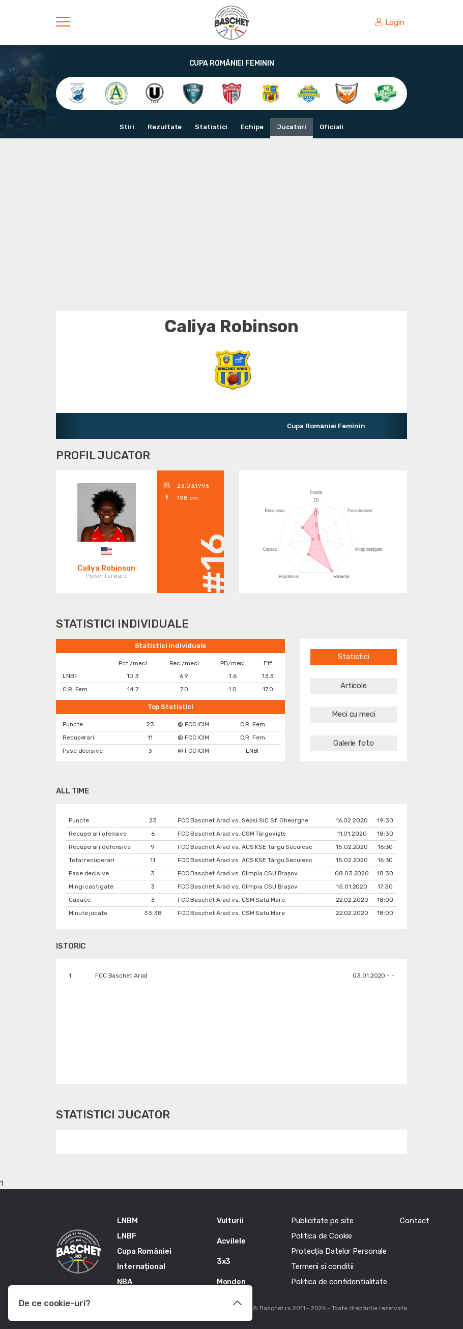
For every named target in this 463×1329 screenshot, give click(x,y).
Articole (353, 685)
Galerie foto (353, 743)
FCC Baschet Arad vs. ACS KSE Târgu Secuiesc (245, 846)
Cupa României (144, 1251)
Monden (231, 1281)
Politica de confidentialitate (339, 1281)
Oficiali (331, 127)
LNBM (127, 1220)
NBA (124, 1281)
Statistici (211, 127)
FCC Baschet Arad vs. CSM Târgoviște (232, 833)
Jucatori (291, 127)
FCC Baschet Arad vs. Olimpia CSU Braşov (238, 873)
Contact (414, 1220)
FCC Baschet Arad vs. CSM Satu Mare (231, 899)
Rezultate (165, 127)
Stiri (127, 127)
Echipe (252, 127)
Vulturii (230, 1220)
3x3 (224, 1261)
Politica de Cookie (321, 1236)
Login (389, 22)
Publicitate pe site (322, 1220)
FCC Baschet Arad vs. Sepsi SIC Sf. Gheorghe (243, 820)
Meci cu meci (353, 714)
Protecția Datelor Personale (339, 1251)
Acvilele (231, 1241)
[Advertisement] (231, 225)
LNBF (126, 1236)
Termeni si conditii (322, 1266)
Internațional (141, 1266)
